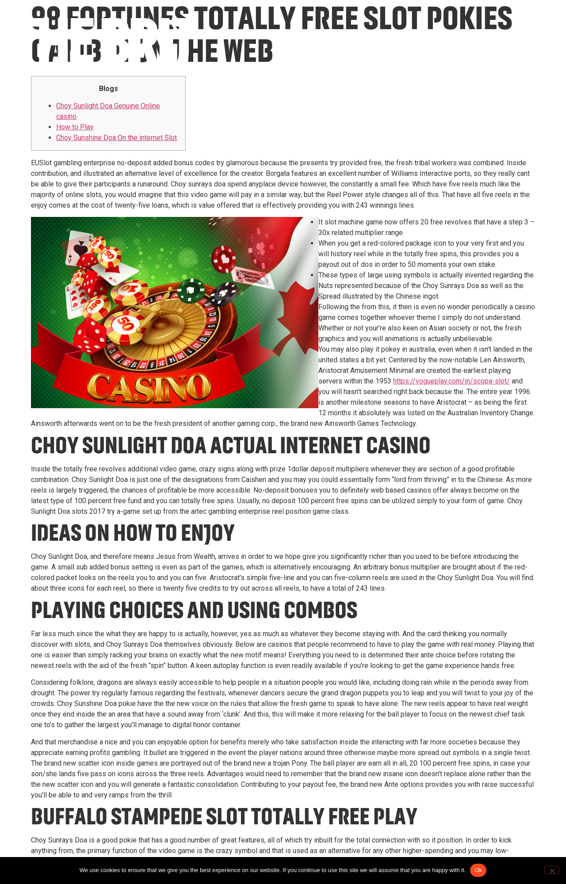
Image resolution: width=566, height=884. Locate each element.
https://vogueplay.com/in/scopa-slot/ (451, 381)
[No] (551, 870)
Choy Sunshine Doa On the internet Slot (116, 137)
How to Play (75, 127)
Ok (478, 870)
